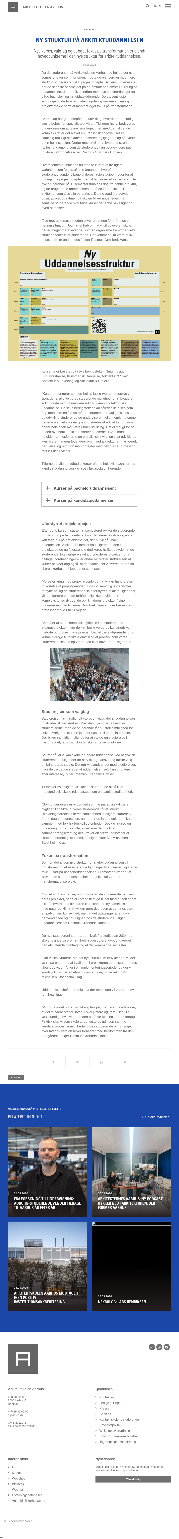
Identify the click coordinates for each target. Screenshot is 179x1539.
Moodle (17, 1473)
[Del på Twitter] (77, 1062)
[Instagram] (159, 1347)
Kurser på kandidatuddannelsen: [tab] (81, 500)
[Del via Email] (125, 1062)
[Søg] (147, 6)
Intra (15, 1467)
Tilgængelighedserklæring (117, 1442)
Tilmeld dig (133, 1479)
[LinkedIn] (152, 1347)
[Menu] (168, 6)
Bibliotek (18, 1484)
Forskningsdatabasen (27, 1495)
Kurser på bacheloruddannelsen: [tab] (81, 488)
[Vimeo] (167, 1347)
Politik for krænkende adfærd (119, 1436)
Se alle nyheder (157, 1117)
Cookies (105, 1414)
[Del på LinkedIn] (101, 1062)
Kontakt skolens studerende (119, 1419)
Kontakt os (107, 1397)
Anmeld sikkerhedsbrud (28, 1500)
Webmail (18, 1489)
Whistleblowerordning (114, 1430)
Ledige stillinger (110, 1403)
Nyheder (89, 29)
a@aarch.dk (15, 1415)
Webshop (18, 1478)
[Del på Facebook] (53, 1062)
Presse (104, 1408)
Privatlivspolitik (109, 1425)
